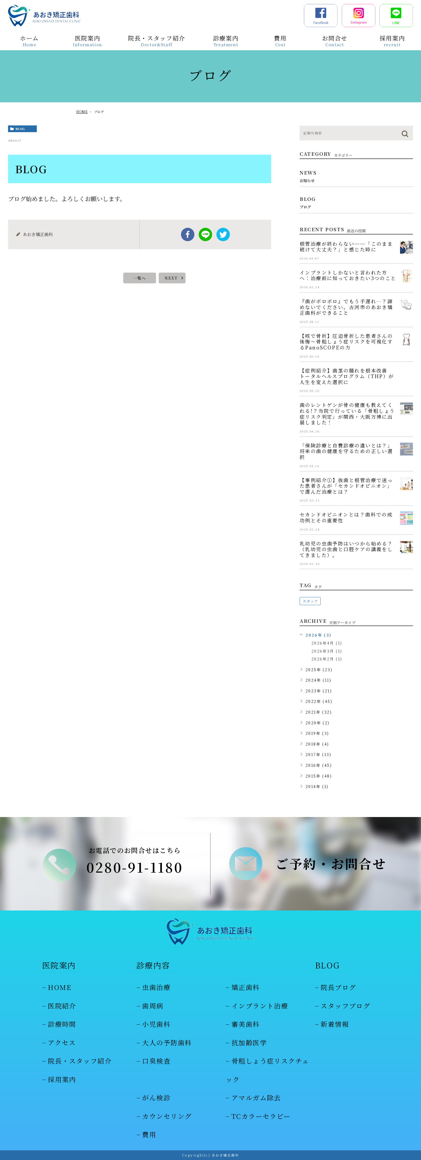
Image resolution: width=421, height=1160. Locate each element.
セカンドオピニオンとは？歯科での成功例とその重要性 (346, 517)
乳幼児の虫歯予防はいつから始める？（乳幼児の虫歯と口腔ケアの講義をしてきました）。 (346, 549)
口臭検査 (156, 1060)
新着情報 (335, 1024)
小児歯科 (156, 1024)
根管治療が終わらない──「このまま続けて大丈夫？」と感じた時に (346, 246)
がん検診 (156, 1097)
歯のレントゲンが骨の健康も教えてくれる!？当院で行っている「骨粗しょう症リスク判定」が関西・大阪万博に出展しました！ (347, 413)
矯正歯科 (245, 987)
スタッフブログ (345, 1005)
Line (205, 234)
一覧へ (139, 278)
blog (20, 129)
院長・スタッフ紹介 (80, 1060)
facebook (187, 234)
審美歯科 (245, 1024)
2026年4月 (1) (326, 643)
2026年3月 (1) (326, 651)
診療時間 (62, 1024)
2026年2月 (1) (326, 659)
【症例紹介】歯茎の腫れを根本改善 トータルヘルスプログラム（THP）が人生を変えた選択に (347, 376)
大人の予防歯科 (167, 1042)
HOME (82, 111)
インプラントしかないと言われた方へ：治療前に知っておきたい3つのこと (348, 275)
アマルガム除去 (256, 1097)
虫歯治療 (156, 987)
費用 (149, 1134)
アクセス (62, 1042)
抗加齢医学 (249, 1042)
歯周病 (152, 1005)
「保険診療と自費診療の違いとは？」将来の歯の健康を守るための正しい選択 (346, 451)
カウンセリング (167, 1116)
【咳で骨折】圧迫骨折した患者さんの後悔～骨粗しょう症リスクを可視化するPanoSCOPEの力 (346, 341)
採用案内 (62, 1079)
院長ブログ (338, 987)
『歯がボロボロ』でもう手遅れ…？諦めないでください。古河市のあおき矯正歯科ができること (346, 307)
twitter (223, 234)
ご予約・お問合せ (331, 863)
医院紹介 (62, 1005)
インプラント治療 (259, 1005)
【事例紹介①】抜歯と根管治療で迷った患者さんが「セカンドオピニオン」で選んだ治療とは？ (346, 485)
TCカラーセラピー (261, 1116)
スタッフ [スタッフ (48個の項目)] (310, 601)
